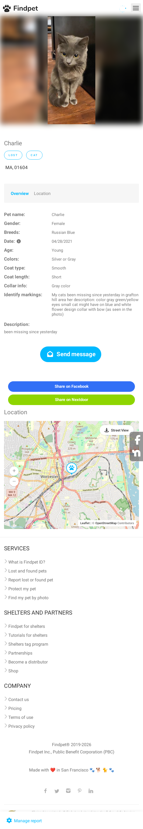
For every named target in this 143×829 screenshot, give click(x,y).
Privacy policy (21, 726)
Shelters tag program (28, 644)
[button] (67, 462)
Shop (13, 670)
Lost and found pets (27, 571)
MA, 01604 (16, 167)
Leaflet (85, 523)
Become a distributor (28, 662)
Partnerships (20, 653)
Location (42, 193)
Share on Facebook (72, 386)
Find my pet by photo (28, 597)
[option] (71, 70)
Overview (20, 193)
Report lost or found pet (30, 579)
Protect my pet (22, 588)
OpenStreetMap (106, 523)
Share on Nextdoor (71, 399)
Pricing (15, 708)
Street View (120, 430)
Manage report (23, 820)
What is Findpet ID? (26, 562)
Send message (71, 354)
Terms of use (20, 717)
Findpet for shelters (26, 626)
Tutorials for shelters (27, 635)
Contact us (18, 699)
